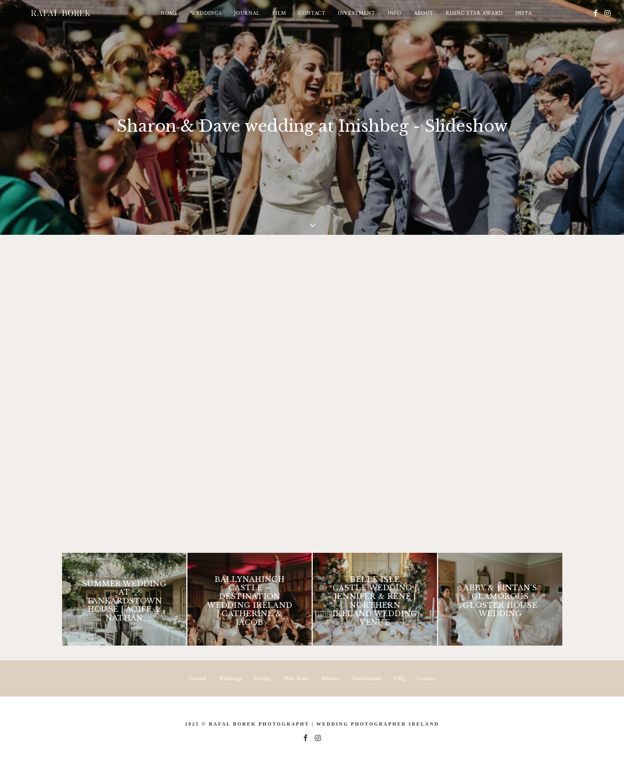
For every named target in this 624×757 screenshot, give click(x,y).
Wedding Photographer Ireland (377, 724)
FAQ (399, 678)
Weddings (218, 19)
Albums (330, 678)
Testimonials (366, 678)
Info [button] (406, 19)
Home (180, 19)
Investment (368, 19)
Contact (323, 19)
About (435, 19)
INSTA (535, 19)
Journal (258, 19)
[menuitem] (181, 19)
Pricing (262, 678)
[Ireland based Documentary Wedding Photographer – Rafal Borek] (72, 19)
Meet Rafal (295, 678)
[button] (596, 19)
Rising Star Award (486, 19)
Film (291, 19)
